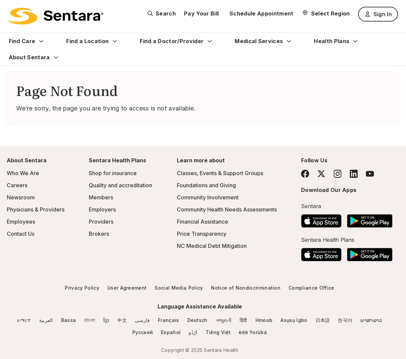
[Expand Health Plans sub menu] (355, 41)
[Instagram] (337, 173)
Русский (142, 332)
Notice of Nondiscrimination (245, 288)
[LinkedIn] (354, 173)
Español (171, 332)
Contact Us (20, 233)
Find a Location (87, 41)
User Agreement (126, 288)
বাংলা (89, 320)
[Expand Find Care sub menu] (41, 41)
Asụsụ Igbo (293, 320)
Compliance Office (311, 288)
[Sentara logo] (55, 16)
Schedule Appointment (261, 13)
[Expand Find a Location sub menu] (114, 41)
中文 (122, 320)
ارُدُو (193, 332)
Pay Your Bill (201, 13)
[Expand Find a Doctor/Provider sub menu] (209, 41)
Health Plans (331, 41)
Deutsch (197, 320)
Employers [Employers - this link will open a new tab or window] (102, 209)
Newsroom (21, 197)
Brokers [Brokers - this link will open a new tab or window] (99, 233)
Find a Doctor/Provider (172, 41)
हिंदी (243, 320)
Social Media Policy (179, 288)
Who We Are (23, 173)
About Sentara (29, 57)
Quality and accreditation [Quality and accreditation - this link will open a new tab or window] (120, 185)
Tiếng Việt (218, 332)
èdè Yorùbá (253, 332)
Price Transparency (201, 233)
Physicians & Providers (35, 209)
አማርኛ (24, 320)
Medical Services (259, 41)
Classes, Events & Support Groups (220, 173)
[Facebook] (305, 174)
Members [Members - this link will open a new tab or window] (101, 197)
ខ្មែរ (106, 320)
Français (168, 320)
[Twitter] (321, 174)
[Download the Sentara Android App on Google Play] (370, 219)
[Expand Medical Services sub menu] (289, 41)
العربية (46, 320)
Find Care (22, 41)
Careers (17, 185)
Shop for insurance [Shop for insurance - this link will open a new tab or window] (113, 173)
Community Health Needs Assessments (227, 209)
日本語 (323, 320)
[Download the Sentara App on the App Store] (321, 219)
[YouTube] (370, 174)
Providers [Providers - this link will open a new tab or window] (101, 221)
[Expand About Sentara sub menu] (56, 57)
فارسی (142, 320)
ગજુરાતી (224, 320)
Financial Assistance (202, 221)
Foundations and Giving (206, 185)
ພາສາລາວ (371, 320)
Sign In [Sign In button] (378, 14)
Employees (21, 221)
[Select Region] (326, 13)
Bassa (68, 320)
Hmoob (264, 320)
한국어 (345, 320)
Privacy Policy (82, 288)
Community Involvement (208, 197)
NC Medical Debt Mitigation (212, 245)
